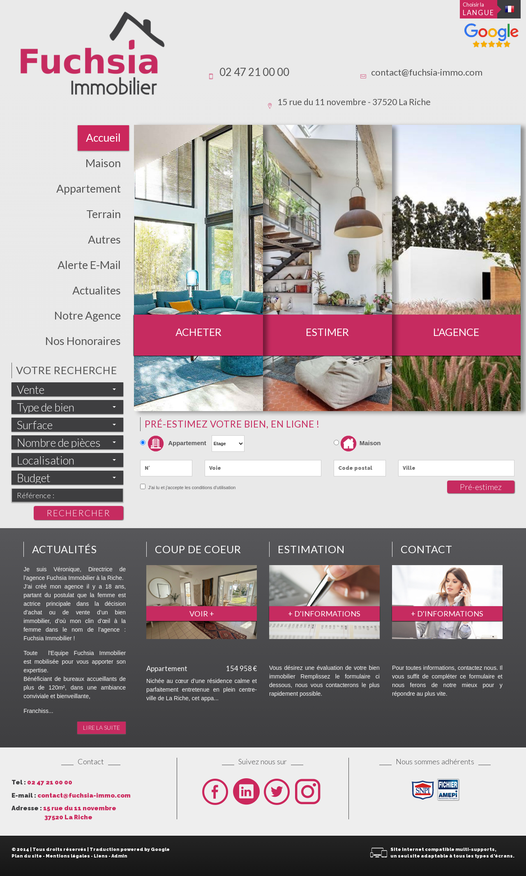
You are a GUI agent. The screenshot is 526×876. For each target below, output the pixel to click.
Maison (103, 163)
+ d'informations (324, 613)
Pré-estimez (481, 487)
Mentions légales (68, 856)
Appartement (88, 188)
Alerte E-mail (89, 264)
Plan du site (27, 856)
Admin (119, 856)
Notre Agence (87, 315)
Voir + (201, 613)
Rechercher (78, 513)
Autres (104, 239)
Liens (101, 856)
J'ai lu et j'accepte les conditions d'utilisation (191, 487)
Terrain (103, 214)
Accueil (103, 137)
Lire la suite (101, 727)
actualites (96, 290)
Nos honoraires (83, 340)
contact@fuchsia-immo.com (426, 72)
